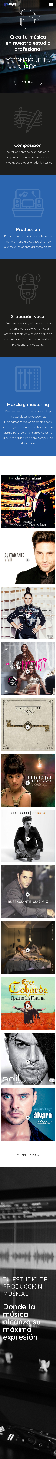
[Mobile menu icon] (51, 4)
